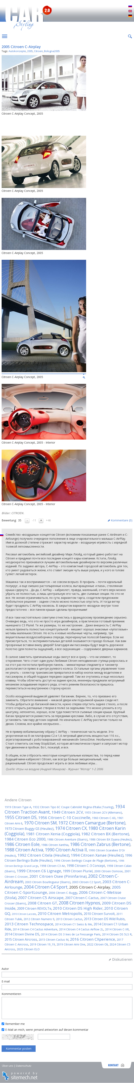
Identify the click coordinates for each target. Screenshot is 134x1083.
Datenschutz (23, 1066)
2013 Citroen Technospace (29, 924)
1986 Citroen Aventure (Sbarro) (67, 839)
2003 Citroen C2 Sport (86, 882)
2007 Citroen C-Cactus (82, 898)
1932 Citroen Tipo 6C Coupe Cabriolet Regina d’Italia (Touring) (73, 807)
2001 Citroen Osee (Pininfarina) (58, 876)
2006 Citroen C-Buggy (63, 893)
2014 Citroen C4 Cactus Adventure (35, 929)
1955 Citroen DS (21, 817)
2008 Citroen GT (42, 903)
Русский (130, 6)
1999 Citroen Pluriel (78, 871)
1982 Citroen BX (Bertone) (105, 833)
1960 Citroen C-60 (103, 818)
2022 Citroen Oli (97, 944)
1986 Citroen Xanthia (54, 845)
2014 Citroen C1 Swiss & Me (73, 924)
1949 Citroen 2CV (67, 812)
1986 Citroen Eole (22, 844)
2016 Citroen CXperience (92, 939)
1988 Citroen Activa (24, 850)
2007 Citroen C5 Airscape (41, 897)
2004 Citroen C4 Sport (46, 887)
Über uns (7, 1066)
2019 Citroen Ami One (71, 944)
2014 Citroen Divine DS (22, 934)
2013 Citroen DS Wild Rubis (104, 919)
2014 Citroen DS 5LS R (117, 934)
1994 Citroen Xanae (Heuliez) (97, 855)
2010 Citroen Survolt (99, 913)
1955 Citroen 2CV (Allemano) (103, 812)
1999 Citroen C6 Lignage (39, 870)
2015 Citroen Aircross (21, 939)
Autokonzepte (17, 51)
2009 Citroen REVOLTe (34, 908)
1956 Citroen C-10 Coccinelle (64, 817)
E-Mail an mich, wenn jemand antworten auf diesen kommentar (46, 1030)
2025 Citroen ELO (28, 949)
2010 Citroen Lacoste (24, 914)
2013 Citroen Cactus (69, 919)
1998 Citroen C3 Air (52, 866)
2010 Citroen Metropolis (60, 913)
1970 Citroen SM (40, 823)
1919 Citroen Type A (18, 807)
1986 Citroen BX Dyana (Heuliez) (110, 839)
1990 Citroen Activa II (66, 850)
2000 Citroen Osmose (108, 871)
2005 (30, 51)
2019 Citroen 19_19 (42, 944)
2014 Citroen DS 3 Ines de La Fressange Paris (70, 934)
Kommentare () (121, 520)
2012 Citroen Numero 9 (39, 919)
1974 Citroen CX (71, 828)
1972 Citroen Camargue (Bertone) (91, 823)
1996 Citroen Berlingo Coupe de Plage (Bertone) (85, 860)
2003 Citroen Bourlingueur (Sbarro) (47, 882)
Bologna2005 (52, 51)
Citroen (38, 51)
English (130, 11)
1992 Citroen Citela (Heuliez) (43, 855)
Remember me (15, 1024)
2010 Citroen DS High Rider (78, 908)
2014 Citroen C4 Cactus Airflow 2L (81, 929)
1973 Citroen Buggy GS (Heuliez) (29, 828)
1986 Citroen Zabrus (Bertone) (100, 844)
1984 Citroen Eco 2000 (25, 839)
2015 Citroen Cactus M (53, 939)
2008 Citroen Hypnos (79, 903)
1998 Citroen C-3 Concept (86, 865)
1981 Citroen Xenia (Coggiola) (53, 833)
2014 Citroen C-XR (117, 929)
